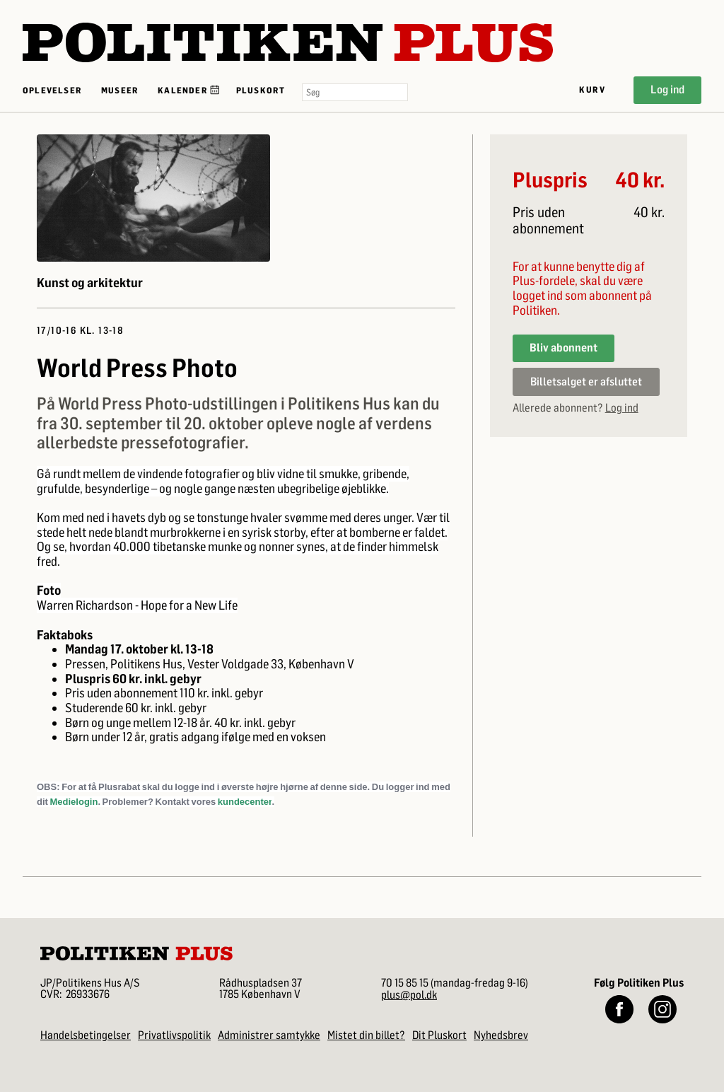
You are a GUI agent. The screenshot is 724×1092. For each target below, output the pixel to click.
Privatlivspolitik (174, 1035)
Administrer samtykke (269, 1035)
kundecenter (245, 801)
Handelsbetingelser (85, 1035)
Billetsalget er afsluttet (586, 381)
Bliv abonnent (563, 347)
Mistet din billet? (366, 1035)
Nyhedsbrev (501, 1035)
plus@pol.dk (409, 994)
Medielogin (74, 801)
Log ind (667, 89)
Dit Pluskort (439, 1035)
